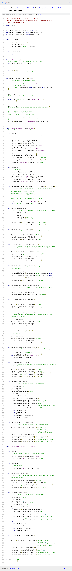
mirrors (8, 8)
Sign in (68, 2)
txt (65, 568)
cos (3, 8)
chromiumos (20, 8)
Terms (18, 568)
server (68, 8)
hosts (4, 10)
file (35, 14)
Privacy (14, 568)
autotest (39, 8)
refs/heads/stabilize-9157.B (52, 8)
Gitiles (9, 568)
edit (39, 14)
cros (13, 8)
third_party (31, 8)
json (69, 568)
